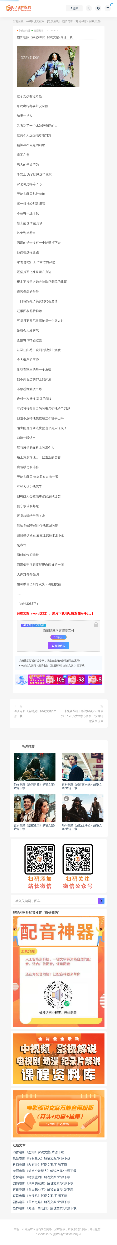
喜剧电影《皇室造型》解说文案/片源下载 (34, 827)
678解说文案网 (35, 21)
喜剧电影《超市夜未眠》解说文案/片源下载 (82, 786)
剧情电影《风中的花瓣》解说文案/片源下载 (43, 1183)
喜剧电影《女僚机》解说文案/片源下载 (40, 1195)
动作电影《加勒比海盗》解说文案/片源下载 (82, 827)
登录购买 (58, 645)
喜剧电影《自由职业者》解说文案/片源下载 (43, 1189)
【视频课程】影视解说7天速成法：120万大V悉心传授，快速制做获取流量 (82, 716)
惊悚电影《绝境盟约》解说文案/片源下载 (41, 1177)
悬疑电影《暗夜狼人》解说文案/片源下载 (41, 1158)
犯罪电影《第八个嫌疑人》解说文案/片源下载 (45, 1171)
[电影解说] (53, 21)
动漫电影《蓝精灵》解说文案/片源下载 (35, 713)
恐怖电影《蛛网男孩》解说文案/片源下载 (34, 786)
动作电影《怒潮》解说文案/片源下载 (38, 1152)
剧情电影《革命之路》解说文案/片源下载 (41, 1202)
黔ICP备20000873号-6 (67, 1234)
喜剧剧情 (37, 30)
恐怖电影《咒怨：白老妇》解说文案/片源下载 (45, 1208)
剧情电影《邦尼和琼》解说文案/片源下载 (61, 665)
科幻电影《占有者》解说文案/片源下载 (40, 1164)
